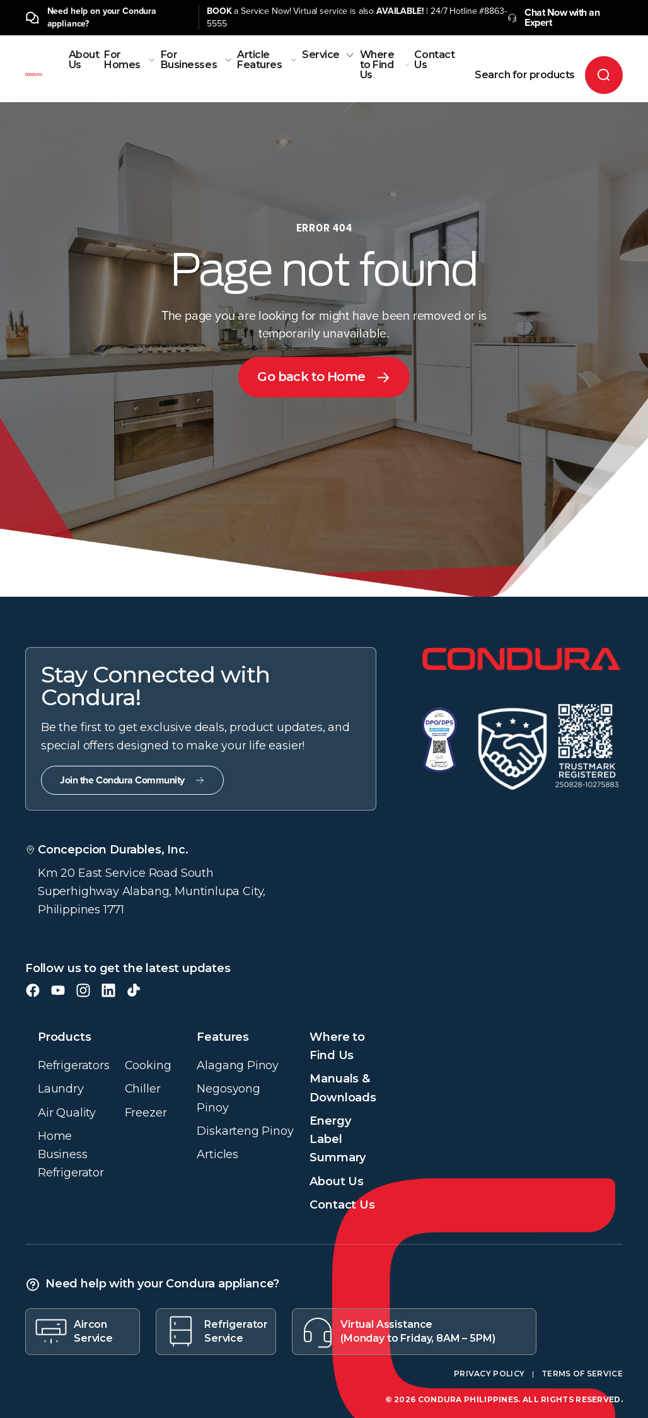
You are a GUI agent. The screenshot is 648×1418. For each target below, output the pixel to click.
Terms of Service (582, 1373)
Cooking (148, 1065)
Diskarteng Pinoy (245, 1131)
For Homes (130, 60)
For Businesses (196, 60)
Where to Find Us (385, 65)
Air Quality (67, 1113)
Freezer (146, 1113)
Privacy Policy (489, 1373)
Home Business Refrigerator (71, 1154)
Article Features (267, 60)
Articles (217, 1154)
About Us (84, 60)
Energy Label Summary (338, 1139)
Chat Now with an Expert (553, 18)
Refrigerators (74, 1065)
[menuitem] (84, 76)
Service (328, 55)
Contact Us (434, 60)
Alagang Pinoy (238, 1065)
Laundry (61, 1089)
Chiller (143, 1089)
